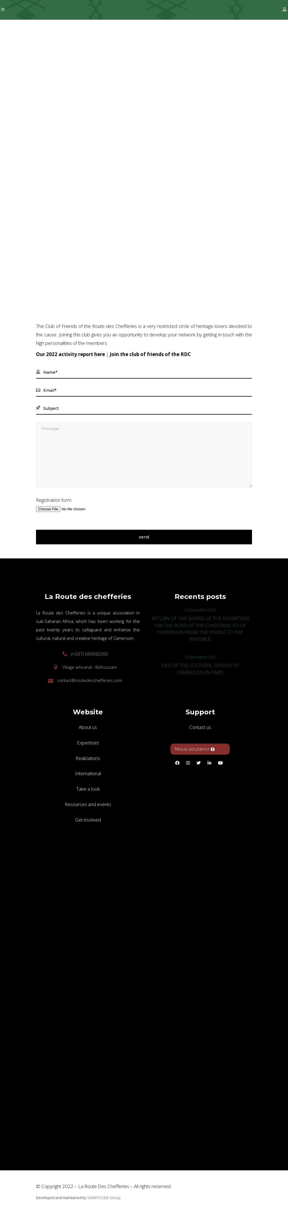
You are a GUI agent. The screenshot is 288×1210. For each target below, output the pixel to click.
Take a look (88, 789)
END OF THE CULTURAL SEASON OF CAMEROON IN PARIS (200, 669)
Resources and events (88, 804)
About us (88, 727)
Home (92, 181)
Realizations (88, 758)
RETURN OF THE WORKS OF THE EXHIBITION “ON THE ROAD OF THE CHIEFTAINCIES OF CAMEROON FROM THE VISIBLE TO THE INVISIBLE (200, 629)
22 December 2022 (200, 609)
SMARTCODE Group (104, 1197)
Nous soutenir (195, 749)
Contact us (200, 727)
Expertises (88, 742)
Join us (146, 181)
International (88, 773)
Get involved (119, 181)
